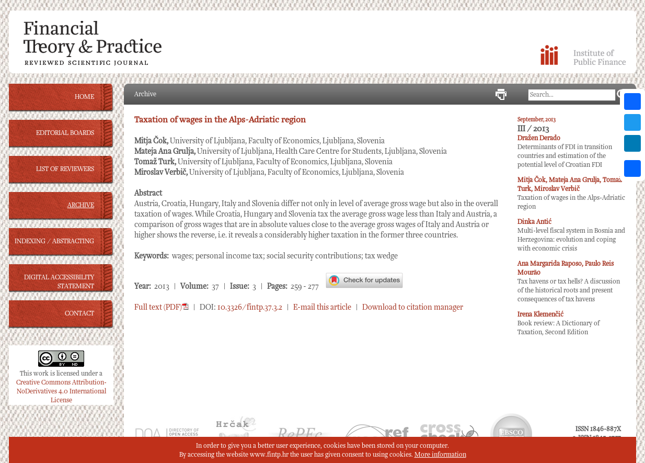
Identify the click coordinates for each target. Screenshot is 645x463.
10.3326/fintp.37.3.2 (249, 307)
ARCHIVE (80, 205)
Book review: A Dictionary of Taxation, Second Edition (558, 323)
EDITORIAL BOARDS (65, 133)
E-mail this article (322, 307)
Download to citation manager (412, 307)
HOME (84, 97)
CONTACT (79, 314)
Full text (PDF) (161, 307)
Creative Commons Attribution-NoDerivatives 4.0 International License (61, 391)
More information (440, 455)
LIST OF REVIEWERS (65, 169)
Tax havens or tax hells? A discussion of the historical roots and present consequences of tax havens (568, 281)
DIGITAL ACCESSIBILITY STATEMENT (59, 282)
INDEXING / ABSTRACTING (54, 241)
